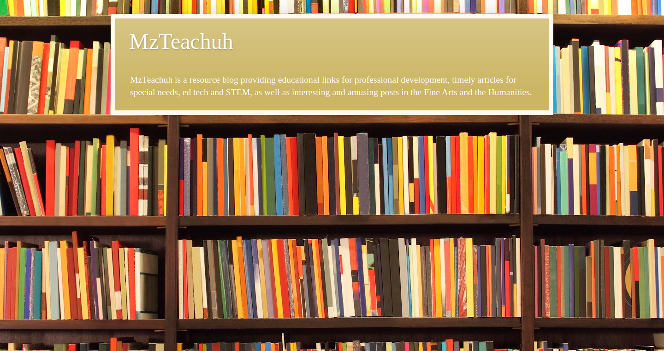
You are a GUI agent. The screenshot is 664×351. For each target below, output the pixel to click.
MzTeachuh (181, 41)
